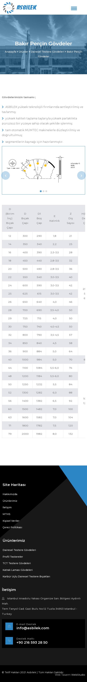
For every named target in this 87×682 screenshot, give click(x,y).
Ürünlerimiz (10, 500)
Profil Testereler (13, 556)
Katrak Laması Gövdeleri (18, 570)
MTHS (6, 514)
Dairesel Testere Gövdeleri (19, 550)
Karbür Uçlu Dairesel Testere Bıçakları (26, 576)
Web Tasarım (63, 674)
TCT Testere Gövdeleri (17, 563)
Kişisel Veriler (11, 520)
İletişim (7, 507)
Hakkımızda (10, 494)
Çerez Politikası (12, 527)
